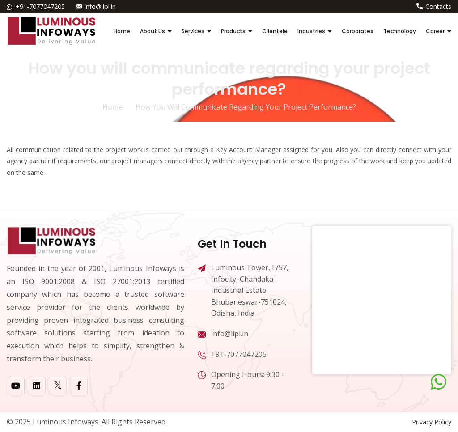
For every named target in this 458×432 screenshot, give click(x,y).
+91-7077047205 (40, 6)
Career (435, 31)
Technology (399, 31)
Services (193, 31)
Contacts (438, 6)
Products (233, 31)
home (112, 107)
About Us (152, 31)
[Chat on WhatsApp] (438, 382)
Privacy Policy (431, 422)
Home (122, 31)
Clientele (275, 31)
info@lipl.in (100, 6)
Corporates (357, 31)
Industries (311, 31)
